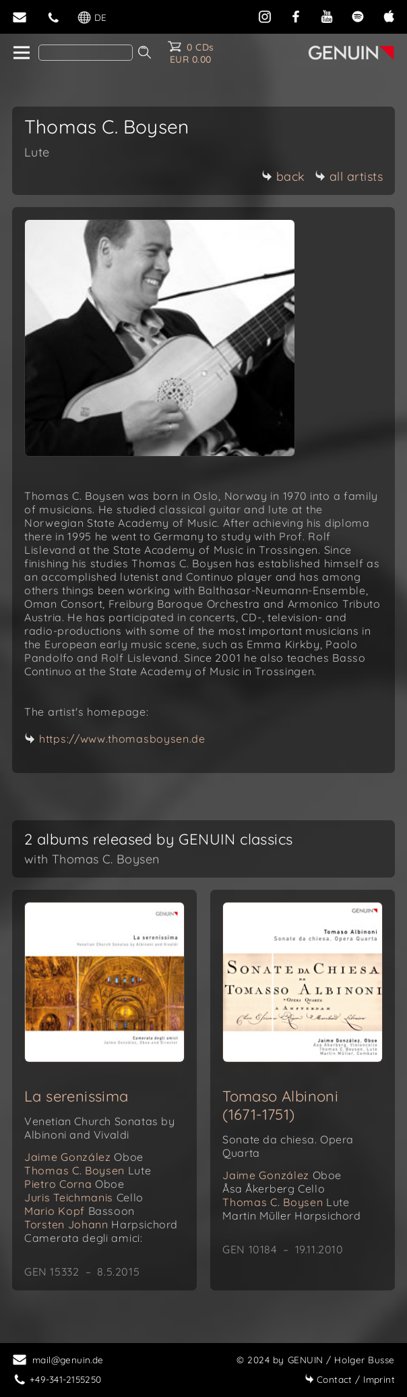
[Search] (85, 53)
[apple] (389, 15)
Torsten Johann (101, 1224)
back (283, 176)
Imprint (350, 1379)
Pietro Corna (74, 1184)
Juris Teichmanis (84, 1197)
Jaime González (84, 1157)
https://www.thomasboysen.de (122, 738)
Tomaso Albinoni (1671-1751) (280, 1105)
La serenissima (76, 1096)
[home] (20, 53)
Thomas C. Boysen (87, 1170)
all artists (349, 176)
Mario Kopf (79, 1211)
